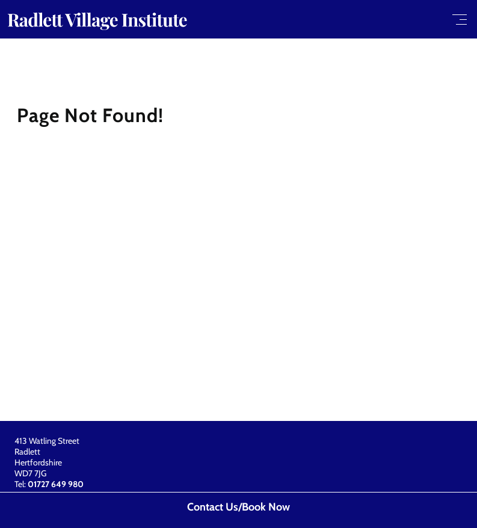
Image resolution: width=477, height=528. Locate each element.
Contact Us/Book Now (238, 507)
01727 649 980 (56, 484)
